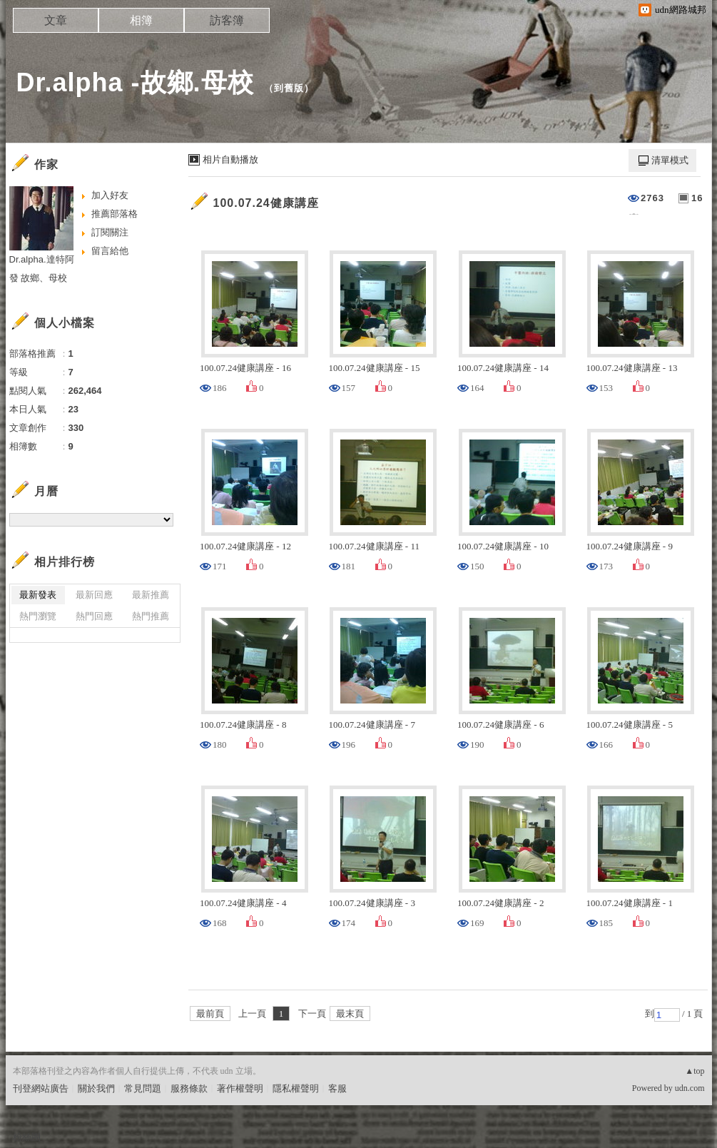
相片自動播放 (230, 159)
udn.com (690, 1088)
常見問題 (142, 1088)
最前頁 (210, 1013)
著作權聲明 (240, 1088)
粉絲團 (27, 1137)
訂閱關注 (109, 232)
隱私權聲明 (296, 1088)
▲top (694, 1071)
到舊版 (289, 88)
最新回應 (94, 594)
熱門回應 (94, 616)
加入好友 (109, 195)
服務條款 (189, 1088)
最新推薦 (150, 594)
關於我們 (96, 1088)
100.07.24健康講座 (266, 203)
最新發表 (37, 594)
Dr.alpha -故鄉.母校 (135, 82)
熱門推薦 (150, 616)
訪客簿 (227, 20)
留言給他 (109, 250)
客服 (337, 1088)
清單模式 (669, 160)
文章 (55, 20)
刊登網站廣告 (40, 1088)
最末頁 (350, 1013)
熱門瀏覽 (37, 616)
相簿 (141, 20)
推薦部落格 (114, 213)
